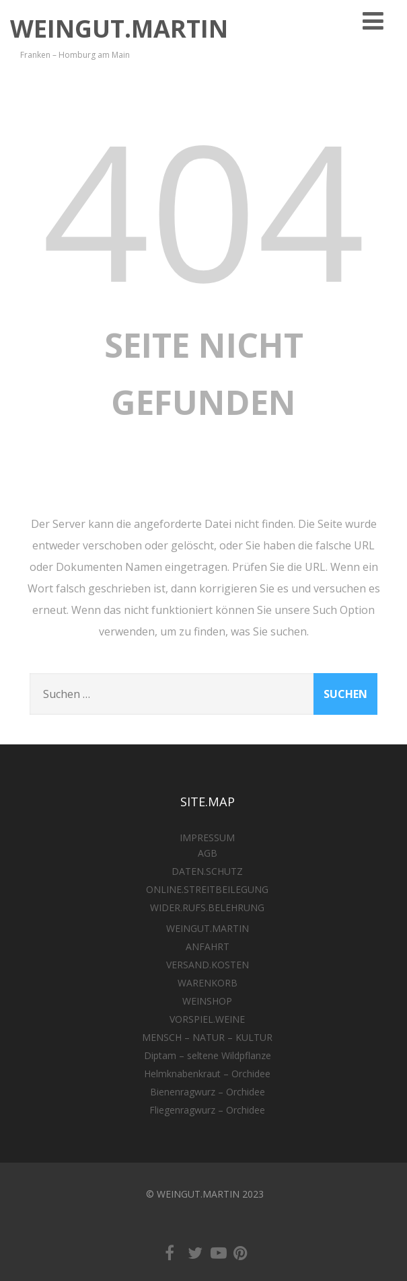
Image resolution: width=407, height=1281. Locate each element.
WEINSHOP (207, 1001)
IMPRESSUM (207, 837)
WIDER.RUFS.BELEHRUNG (207, 907)
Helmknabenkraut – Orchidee (207, 1073)
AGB (207, 853)
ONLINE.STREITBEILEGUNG (207, 889)
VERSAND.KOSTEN (207, 964)
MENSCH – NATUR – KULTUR (207, 1037)
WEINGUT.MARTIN (119, 28)
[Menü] (373, 20)
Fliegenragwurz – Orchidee (207, 1109)
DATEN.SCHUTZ (207, 871)
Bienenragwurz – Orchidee (207, 1091)
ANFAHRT (207, 946)
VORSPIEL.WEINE (207, 1019)
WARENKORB (207, 982)
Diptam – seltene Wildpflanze (207, 1055)
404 (203, 209)
